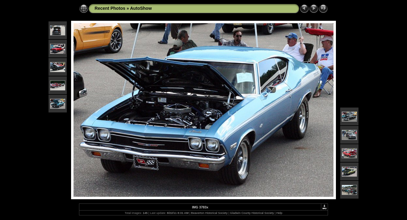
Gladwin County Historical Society (252, 213)
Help (279, 213)
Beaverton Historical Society (209, 213)
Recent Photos (110, 8)
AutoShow (141, 8)
